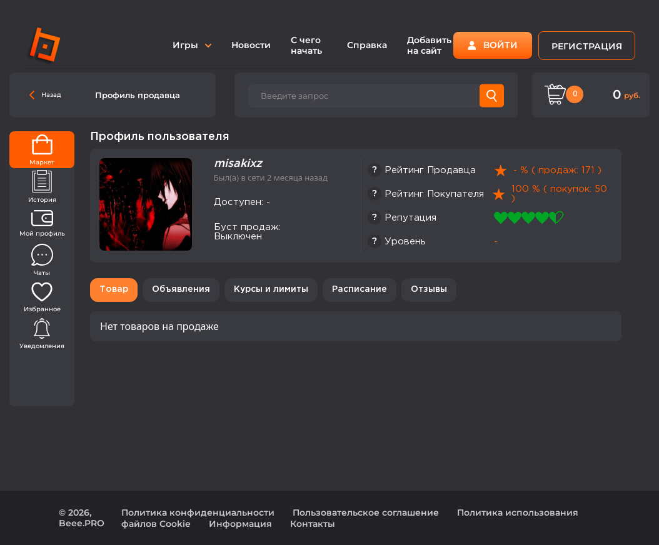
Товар (113, 289)
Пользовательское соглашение (366, 512)
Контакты (312, 523)
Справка (367, 45)
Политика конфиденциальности (197, 512)
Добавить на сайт (429, 45)
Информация (240, 523)
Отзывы (429, 289)
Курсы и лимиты (271, 289)
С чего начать (306, 45)
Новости (251, 45)
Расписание (359, 289)
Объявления (181, 289)
